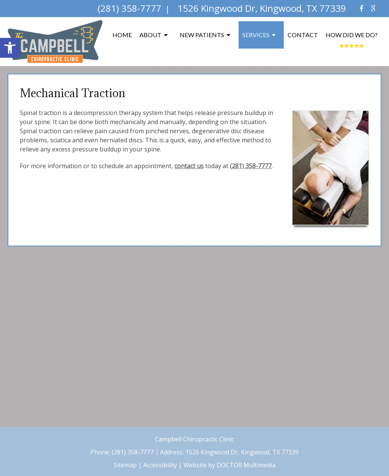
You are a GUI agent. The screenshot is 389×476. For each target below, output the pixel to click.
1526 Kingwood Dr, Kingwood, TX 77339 (242, 452)
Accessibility (160, 465)
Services (255, 34)
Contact (303, 34)
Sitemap (125, 465)
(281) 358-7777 (251, 166)
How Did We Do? (352, 34)
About (150, 34)
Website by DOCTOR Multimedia (229, 465)
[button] (10, 48)
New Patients (202, 34)
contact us (189, 166)
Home (122, 34)
